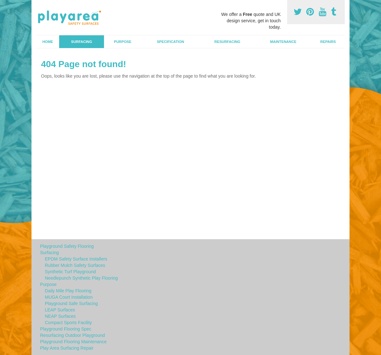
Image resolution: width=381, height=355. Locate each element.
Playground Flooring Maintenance (73, 341)
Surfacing (81, 42)
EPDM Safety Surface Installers (76, 258)
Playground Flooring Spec (65, 328)
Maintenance (283, 42)
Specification (170, 42)
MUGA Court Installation (69, 297)
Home (47, 42)
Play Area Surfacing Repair (67, 348)
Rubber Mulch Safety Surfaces (75, 265)
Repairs (328, 42)
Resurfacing (227, 42)
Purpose (122, 42)
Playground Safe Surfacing (71, 303)
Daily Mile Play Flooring (68, 290)
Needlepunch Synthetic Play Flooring (81, 278)
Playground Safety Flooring (67, 246)
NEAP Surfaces (60, 316)
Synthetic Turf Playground (70, 271)
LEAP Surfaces (60, 309)
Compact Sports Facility (68, 322)
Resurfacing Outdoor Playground (72, 335)
